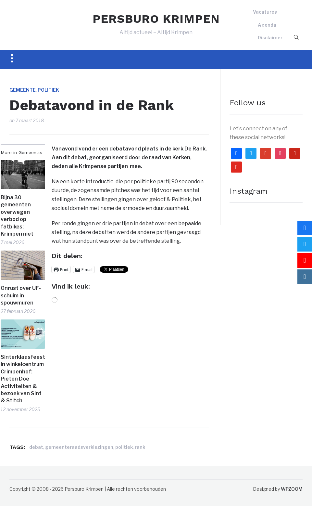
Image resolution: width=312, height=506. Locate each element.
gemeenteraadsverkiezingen (79, 447)
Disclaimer (270, 37)
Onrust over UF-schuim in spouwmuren (21, 295)
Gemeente (22, 90)
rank (140, 447)
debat (36, 447)
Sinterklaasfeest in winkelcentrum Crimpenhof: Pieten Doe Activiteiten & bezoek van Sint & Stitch (23, 379)
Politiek (48, 90)
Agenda (267, 25)
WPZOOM (292, 489)
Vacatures (265, 12)
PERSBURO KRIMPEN (156, 19)
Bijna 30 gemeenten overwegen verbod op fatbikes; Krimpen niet (17, 215)
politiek (124, 447)
